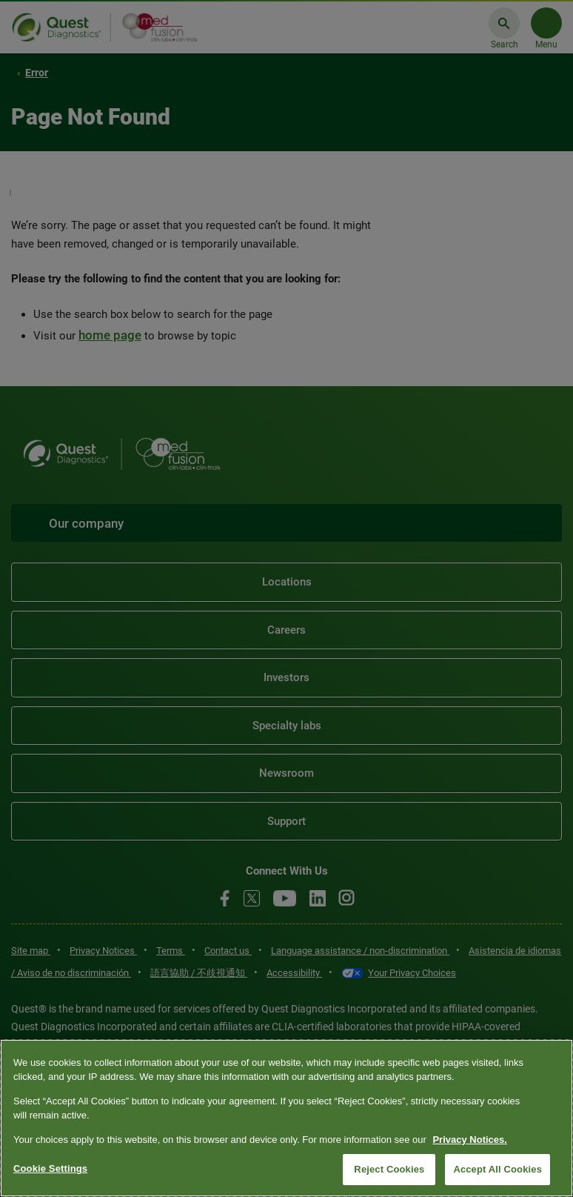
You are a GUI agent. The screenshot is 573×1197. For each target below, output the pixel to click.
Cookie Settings (50, 1168)
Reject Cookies (389, 1169)
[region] (286, 1118)
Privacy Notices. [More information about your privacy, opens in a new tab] (469, 1139)
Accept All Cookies (497, 1169)
